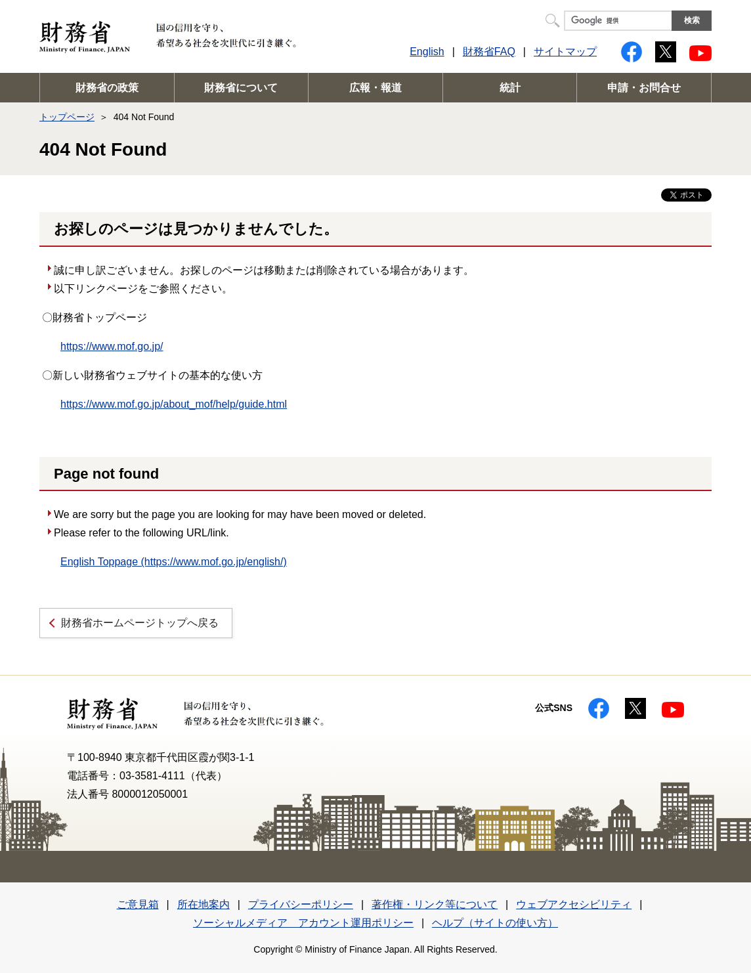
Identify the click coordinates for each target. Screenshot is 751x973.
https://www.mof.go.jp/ (111, 346)
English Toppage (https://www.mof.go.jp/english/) (173, 561)
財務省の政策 (107, 87)
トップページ (67, 117)
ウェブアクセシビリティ (574, 904)
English (427, 51)
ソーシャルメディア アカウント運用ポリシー (303, 922)
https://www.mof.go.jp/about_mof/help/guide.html (173, 404)
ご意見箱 (138, 904)
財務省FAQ (489, 51)
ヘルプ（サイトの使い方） (495, 922)
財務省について (241, 87)
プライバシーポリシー (300, 904)
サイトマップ (565, 51)
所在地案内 (203, 904)
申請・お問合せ (644, 87)
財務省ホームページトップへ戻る (140, 622)
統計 (510, 87)
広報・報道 (375, 87)
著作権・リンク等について (435, 904)
